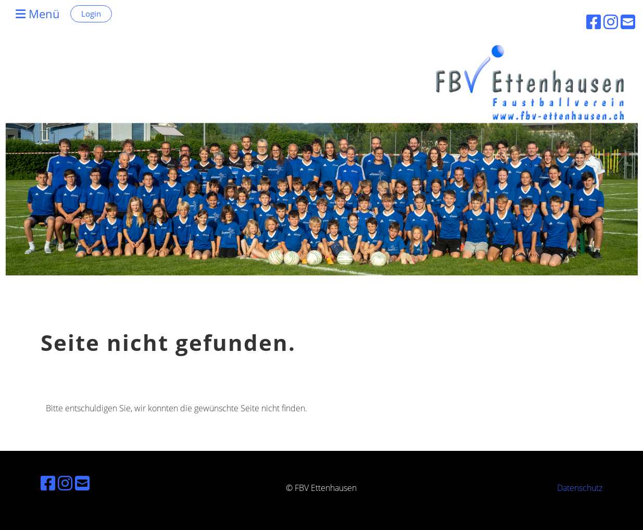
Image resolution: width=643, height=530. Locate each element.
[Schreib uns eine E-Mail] (82, 483)
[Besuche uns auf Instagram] (65, 483)
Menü (38, 13)
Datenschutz (579, 488)
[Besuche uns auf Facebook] (48, 483)
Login (91, 13)
